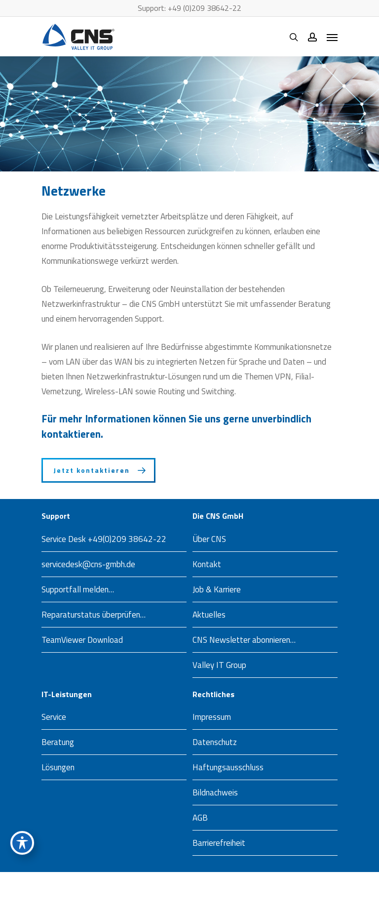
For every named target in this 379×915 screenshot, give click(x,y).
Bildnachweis (215, 792)
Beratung (57, 742)
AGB (200, 817)
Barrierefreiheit (218, 842)
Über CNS (209, 539)
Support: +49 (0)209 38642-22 (189, 8)
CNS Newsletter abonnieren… (244, 639)
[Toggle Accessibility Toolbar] (22, 843)
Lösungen (58, 767)
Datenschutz (214, 742)
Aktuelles (209, 614)
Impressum (211, 716)
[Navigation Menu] (332, 37)
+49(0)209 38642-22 (127, 539)
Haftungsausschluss (228, 767)
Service (53, 716)
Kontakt (206, 564)
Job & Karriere (216, 589)
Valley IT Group (219, 665)
